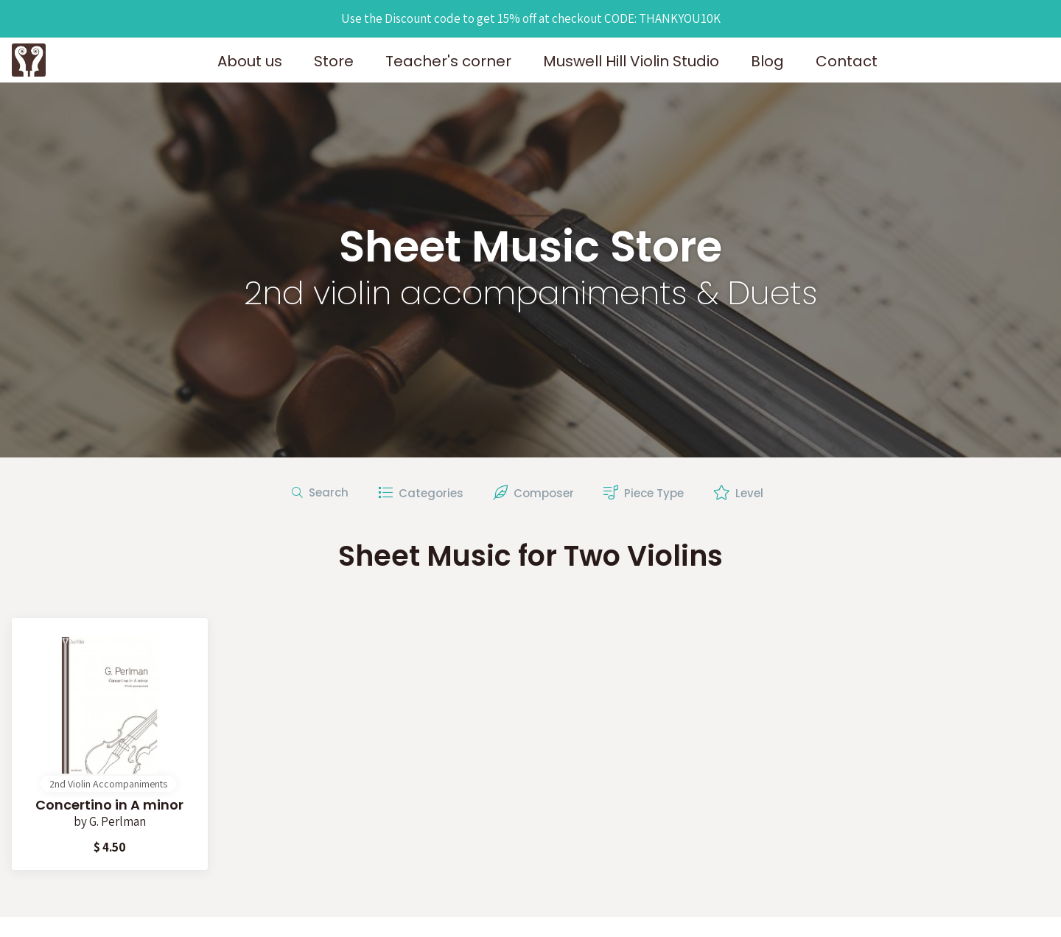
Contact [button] (847, 61)
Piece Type (643, 493)
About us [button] (249, 61)
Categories (420, 493)
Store (334, 61)
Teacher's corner (448, 61)
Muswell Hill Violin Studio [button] (631, 61)
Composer (533, 493)
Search (320, 492)
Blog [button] (767, 61)
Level (738, 493)
